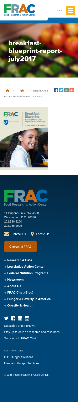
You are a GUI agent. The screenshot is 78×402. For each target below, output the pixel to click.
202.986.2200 (13, 221)
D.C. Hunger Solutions (18, 357)
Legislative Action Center (26, 266)
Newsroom (15, 279)
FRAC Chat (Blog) (20, 292)
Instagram (27, 318)
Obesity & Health (19, 305)
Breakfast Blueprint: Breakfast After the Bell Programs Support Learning (22, 91)
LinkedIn (20, 318)
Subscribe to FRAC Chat (20, 338)
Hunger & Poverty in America (29, 299)
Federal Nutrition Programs (27, 273)
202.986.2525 (13, 225)
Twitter (6, 318)
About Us (14, 286)
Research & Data (19, 260)
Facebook (13, 318)
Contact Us (18, 234)
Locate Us (42, 234)
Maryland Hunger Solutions (21, 363)
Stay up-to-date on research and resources (31, 332)
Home (7, 91)
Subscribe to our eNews (19, 325)
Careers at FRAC (20, 246)
